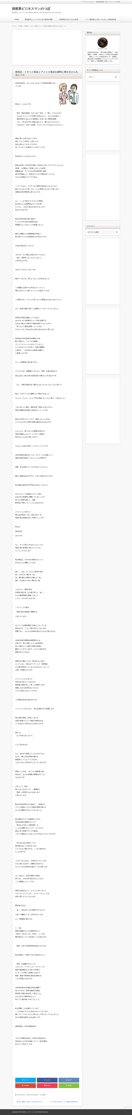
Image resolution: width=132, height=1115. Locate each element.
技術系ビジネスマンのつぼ (31, 8)
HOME (16, 19)
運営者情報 (101, 1)
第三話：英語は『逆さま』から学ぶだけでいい (30, 1101)
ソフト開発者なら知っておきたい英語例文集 (100, 19)
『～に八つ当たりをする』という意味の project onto (62, 1101)
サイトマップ (111, 1)
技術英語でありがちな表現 (69, 19)
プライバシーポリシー (89, 1)
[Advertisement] (93, 10)
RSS (118, 1)
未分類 (43, 1095)
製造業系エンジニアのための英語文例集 (39, 19)
